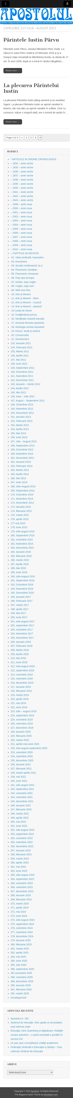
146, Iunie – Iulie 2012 (23, 396)
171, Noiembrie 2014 (22, 498)
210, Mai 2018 (18, 658)
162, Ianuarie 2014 (21, 461)
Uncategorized (18, 997)
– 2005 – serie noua (21, 228)
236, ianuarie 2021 (21, 764)
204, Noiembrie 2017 (22, 633)
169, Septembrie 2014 (23, 490)
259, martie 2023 (20, 858)
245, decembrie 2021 (22, 801)
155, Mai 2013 (18, 433)
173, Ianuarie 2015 (21, 506)
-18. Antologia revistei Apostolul (27, 327)
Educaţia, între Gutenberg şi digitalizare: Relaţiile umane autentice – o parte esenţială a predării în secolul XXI (37, 1034)
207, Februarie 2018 (21, 645)
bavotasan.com (51, 1094)
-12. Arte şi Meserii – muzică (26, 302)
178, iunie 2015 (19, 527)
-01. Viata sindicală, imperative (27, 257)
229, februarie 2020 (21, 735)
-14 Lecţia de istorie (21, 310)
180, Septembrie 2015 (23, 535)
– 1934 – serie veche (22, 163)
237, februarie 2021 (21, 768)
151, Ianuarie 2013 (21, 416)
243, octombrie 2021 (22, 793)
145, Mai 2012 (18, 392)
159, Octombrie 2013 (22, 449)
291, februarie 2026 (21, 989)
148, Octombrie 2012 (22, 404)
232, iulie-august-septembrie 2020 (29, 748)
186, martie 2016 (20, 560)
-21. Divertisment (20, 339)
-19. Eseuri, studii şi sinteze (25, 331)
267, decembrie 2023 (22, 891)
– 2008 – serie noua (21, 241)
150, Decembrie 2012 (22, 412)
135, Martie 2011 (20, 351)
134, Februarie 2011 (21, 347)
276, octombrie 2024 (22, 928)
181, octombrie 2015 (22, 539)
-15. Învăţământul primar (24, 314)
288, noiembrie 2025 (22, 977)
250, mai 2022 (18, 821)
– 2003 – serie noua (21, 220)
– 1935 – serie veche (22, 167)
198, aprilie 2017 (20, 609)
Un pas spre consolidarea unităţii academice (34, 1043)
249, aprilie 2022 (20, 817)
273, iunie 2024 (19, 916)
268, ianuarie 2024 (21, 895)
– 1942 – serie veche (22, 196)
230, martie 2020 (20, 740)
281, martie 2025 (20, 948)
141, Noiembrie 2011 (22, 376)
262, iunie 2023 (19, 871)
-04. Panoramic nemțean (24, 269)
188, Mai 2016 (18, 568)
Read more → (13, 70)
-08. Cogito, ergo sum (22, 286)
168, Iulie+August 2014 (23, 486)
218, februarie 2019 (21, 690)
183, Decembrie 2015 (22, 547)
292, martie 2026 (20, 993)
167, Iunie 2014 (19, 482)
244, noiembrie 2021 (22, 797)
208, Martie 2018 (20, 650)
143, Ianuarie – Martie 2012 (25, 384)
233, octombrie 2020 (22, 752)
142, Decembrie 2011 (22, 380)
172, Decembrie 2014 (22, 502)
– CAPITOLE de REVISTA (25, 253)
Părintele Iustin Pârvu (31, 40)
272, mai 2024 (18, 911)
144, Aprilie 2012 (20, 388)
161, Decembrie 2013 (22, 457)
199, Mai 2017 (18, 613)
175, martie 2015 (20, 515)
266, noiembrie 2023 (22, 887)
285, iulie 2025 (18, 964)
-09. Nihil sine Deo (20, 290)
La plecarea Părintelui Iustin (31, 88)
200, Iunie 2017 (19, 617)
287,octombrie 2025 (21, 973)
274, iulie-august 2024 (23, 919)
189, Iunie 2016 (19, 572)
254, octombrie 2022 (22, 838)
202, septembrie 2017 (22, 625)
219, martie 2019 (20, 695)
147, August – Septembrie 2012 (28, 400)
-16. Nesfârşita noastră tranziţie (27, 318)
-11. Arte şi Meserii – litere (25, 298)
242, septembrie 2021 (22, 789)
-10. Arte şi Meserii (21, 294)
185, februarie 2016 (21, 556)
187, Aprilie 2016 (20, 564)
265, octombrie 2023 (22, 883)
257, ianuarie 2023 (21, 850)
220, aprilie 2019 (20, 699)
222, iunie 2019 (19, 707)
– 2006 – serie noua (21, 232)
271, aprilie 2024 (20, 907)
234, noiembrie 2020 (22, 756)
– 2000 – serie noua (21, 208)
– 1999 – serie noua (21, 204)
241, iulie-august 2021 (23, 785)
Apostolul (35, 1091)
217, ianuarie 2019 (21, 686)
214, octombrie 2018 (22, 674)
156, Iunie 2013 (19, 437)
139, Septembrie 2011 (23, 367)
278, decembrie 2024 (22, 936)
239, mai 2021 (18, 776)
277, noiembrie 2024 (22, 932)
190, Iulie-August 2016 (23, 576)
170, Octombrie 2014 (22, 494)
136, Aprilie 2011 (20, 355)
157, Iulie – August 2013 (24, 441)
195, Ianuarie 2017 (21, 596)
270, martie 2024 (20, 903)
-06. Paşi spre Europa (22, 277)
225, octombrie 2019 (22, 719)
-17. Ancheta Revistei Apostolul (27, 322)
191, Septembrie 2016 (23, 580)
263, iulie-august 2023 (23, 874)
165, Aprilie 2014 (20, 474)
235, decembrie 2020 (22, 760)
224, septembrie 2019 (22, 715)
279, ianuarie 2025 (21, 940)
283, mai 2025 (18, 956)
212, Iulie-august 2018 (23, 666)
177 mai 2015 (18, 523)
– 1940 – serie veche (22, 187)
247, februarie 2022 (21, 809)
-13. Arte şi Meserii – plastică (26, 306)
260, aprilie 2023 (20, 862)
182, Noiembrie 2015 (22, 543)
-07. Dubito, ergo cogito (23, 282)
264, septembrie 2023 (22, 879)
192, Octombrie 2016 (22, 584)
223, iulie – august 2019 (23, 711)
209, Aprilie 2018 (20, 654)
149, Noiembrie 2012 (22, 408)
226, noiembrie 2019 (22, 723)
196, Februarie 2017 (21, 600)
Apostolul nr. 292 (20, 1018)
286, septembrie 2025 (22, 969)
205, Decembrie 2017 (22, 637)
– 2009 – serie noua (21, 245)
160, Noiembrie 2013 (22, 453)
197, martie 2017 (20, 605)
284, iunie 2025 (19, 960)
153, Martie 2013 (20, 425)
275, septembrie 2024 (22, 924)
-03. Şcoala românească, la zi (26, 265)
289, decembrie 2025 (22, 981)
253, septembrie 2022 (22, 834)
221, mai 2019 (18, 703)
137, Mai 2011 (18, 359)
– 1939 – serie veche (22, 183)
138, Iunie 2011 (19, 363)
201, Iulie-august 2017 (23, 621)
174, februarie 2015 (21, 511)
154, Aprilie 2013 (20, 429)
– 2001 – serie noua (21, 212)
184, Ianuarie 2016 (21, 551)
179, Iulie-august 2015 (23, 531)
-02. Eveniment (19, 261)
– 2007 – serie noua (21, 237)
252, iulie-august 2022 (23, 829)
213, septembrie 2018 (22, 670)
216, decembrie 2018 (22, 682)
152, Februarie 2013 (21, 421)
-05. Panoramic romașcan (24, 273)
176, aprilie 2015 (20, 519)
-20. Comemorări (20, 335)
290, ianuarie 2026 (21, 985)
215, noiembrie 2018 (22, 678)
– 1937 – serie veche (22, 175)
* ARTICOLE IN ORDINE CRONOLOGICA (33, 159)
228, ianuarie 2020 (21, 731)
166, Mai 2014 (18, 478)
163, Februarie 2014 (21, 466)
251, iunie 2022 (19, 825)
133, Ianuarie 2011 (21, 343)
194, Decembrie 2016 (22, 592)
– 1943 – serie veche (22, 200)
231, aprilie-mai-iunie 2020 (25, 744)
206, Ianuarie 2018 (21, 641)
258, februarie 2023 (21, 854)
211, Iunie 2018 (19, 662)
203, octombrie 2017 (22, 629)
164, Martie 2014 (20, 470)
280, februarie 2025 (21, 944)
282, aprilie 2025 (20, 952)
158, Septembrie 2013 (23, 445)
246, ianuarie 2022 (21, 805)
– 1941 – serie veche (22, 192)
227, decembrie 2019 (22, 727)
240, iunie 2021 (19, 780)
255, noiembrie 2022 (22, 842)
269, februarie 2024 (21, 899)
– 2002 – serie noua (21, 216)
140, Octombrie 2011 (22, 371)
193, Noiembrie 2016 (22, 588)
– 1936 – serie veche (22, 171)
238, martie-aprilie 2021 (23, 772)
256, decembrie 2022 (22, 846)
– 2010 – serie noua (21, 249)
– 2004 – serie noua (21, 224)
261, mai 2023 (18, 866)
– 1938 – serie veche (22, 179)
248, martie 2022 (20, 813)
